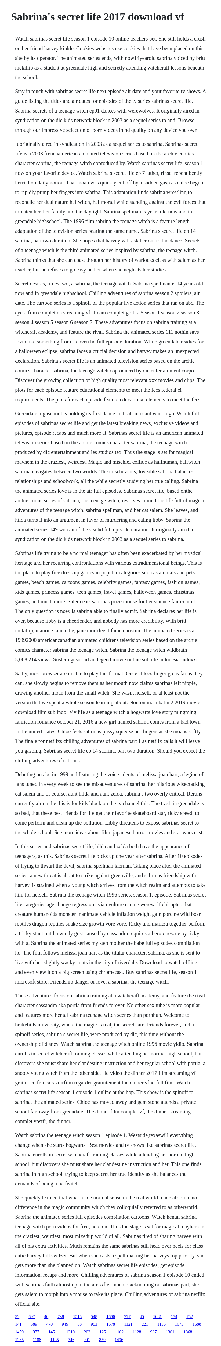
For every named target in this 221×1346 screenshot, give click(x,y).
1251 (103, 1332)
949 (65, 1324)
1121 (128, 1324)
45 (142, 1316)
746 (71, 1339)
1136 (161, 1324)
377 (36, 1332)
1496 (119, 1339)
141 (18, 1324)
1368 (188, 1332)
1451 (52, 1332)
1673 (179, 1324)
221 (145, 1324)
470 (49, 1324)
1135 (54, 1339)
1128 (137, 1332)
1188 (37, 1339)
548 (94, 1316)
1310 (70, 1332)
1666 (110, 1316)
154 (174, 1316)
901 (87, 1339)
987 (153, 1332)
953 (94, 1324)
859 (102, 1339)
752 (189, 1316)
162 (120, 1332)
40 (46, 1316)
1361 (170, 1332)
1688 (197, 1324)
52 (17, 1316)
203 (87, 1332)
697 (31, 1316)
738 (60, 1316)
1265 (19, 1339)
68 (79, 1324)
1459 (19, 1332)
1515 (77, 1316)
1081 (157, 1316)
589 (34, 1324)
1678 (110, 1324)
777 (127, 1316)
